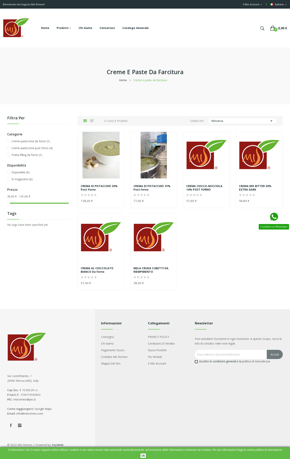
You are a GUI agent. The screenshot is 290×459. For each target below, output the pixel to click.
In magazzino (22, 179)
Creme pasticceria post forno (32, 148)
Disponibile (21, 172)
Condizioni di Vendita (161, 343)
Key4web (58, 445)
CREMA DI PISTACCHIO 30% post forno (99, 187)
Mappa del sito (111, 363)
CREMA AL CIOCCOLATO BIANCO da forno (97, 270)
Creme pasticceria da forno (31, 141)
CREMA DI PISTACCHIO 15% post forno (151, 187)
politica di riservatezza (256, 361)
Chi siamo (107, 343)
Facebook (10, 425)
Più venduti (155, 357)
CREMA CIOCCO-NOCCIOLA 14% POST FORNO (204, 187)
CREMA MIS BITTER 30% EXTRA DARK (255, 187)
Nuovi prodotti (157, 350)
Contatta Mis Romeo (114, 357)
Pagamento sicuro (112, 350)
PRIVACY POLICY (158, 337)
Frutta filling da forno (27, 155)
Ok (143, 455)
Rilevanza (242, 121)
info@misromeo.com (29, 413)
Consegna (107, 337)
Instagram (19, 425)
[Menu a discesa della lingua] (278, 4)
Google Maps (43, 409)
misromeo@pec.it (24, 399)
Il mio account (157, 363)
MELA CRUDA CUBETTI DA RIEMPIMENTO (150, 270)
